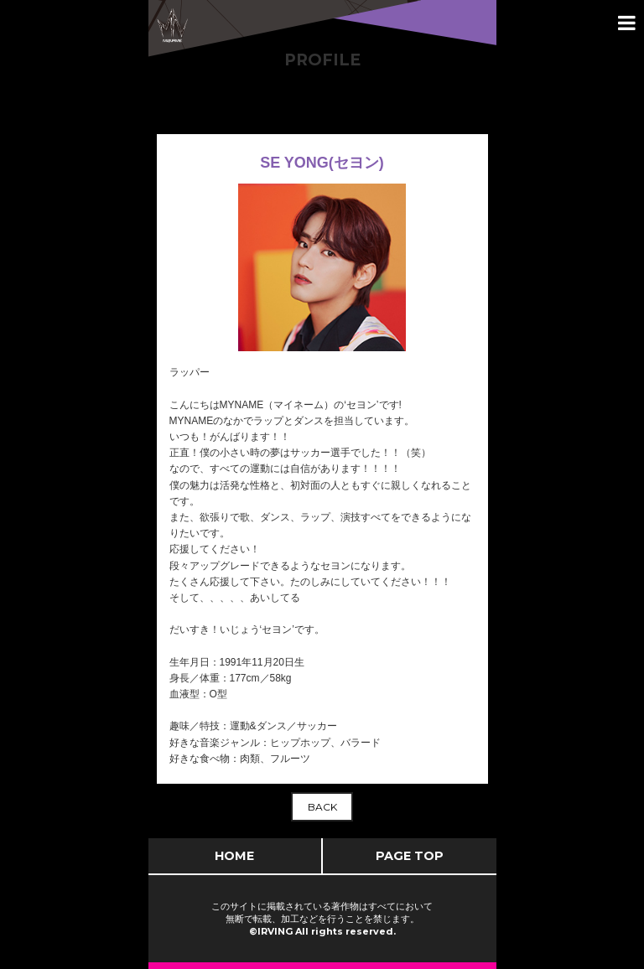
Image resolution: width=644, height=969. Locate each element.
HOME (234, 855)
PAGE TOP (410, 855)
